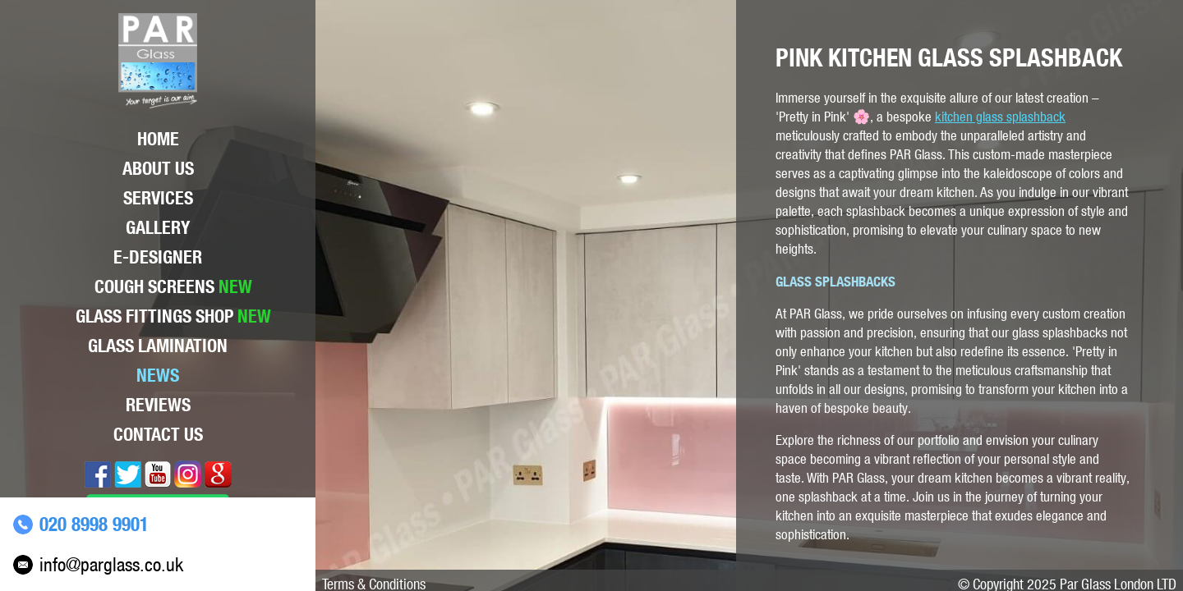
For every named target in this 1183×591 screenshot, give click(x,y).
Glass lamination (158, 345)
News (157, 375)
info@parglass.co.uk (111, 564)
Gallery (158, 227)
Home (158, 138)
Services (158, 197)
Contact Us (158, 434)
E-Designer (157, 256)
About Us (158, 168)
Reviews (158, 404)
